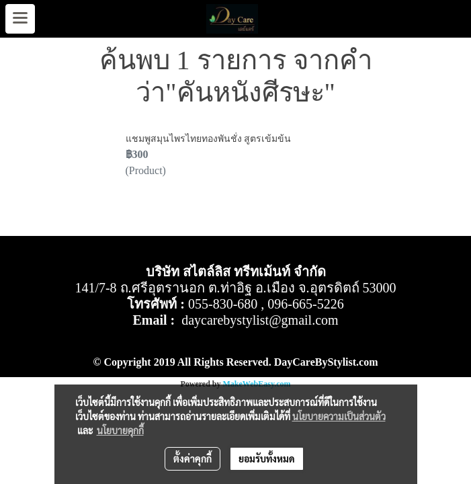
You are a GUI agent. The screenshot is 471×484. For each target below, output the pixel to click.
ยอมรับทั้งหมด (267, 458)
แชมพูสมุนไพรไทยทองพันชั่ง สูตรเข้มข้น (209, 139)
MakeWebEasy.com (257, 384)
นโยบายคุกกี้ (120, 430)
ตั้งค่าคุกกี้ (192, 458)
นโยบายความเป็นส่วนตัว (339, 416)
